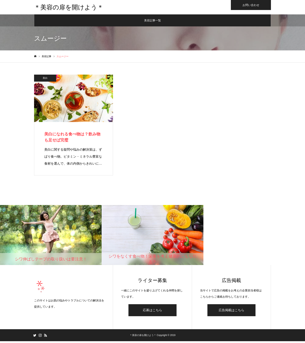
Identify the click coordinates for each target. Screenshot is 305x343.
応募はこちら (152, 312)
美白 (45, 79)
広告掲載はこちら (231, 312)
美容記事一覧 (152, 22)
